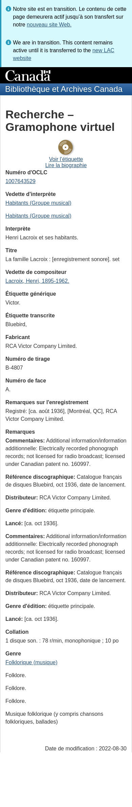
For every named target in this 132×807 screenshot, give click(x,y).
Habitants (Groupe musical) (38, 203)
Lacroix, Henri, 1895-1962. (37, 281)
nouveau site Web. (49, 24)
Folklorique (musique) (31, 662)
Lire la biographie (66, 165)
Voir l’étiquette (66, 159)
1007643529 (20, 181)
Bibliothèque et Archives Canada (64, 89)
